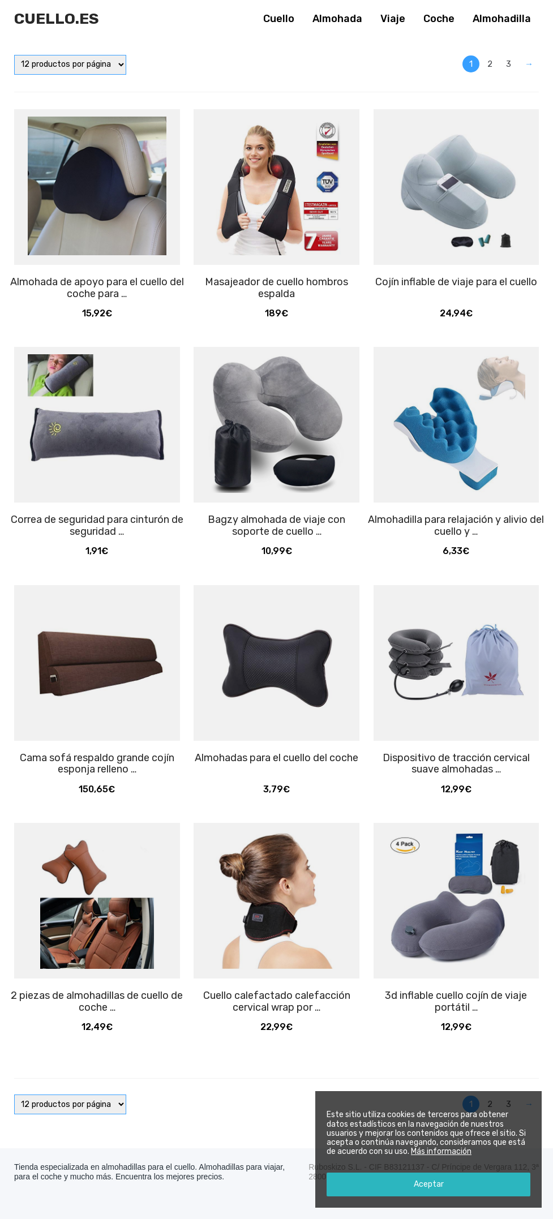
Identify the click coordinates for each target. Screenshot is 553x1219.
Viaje (392, 18)
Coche (439, 18)
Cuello (278, 18)
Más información (441, 1151)
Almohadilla (502, 18)
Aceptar (429, 1184)
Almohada (337, 18)
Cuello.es (56, 19)
